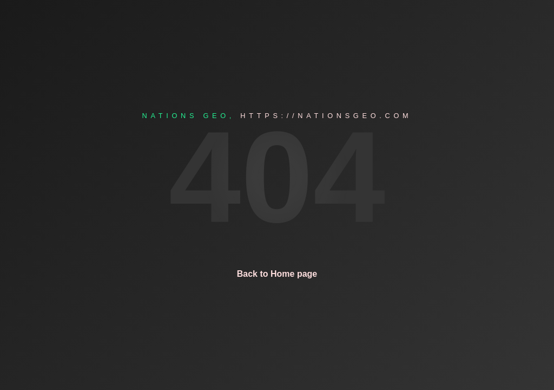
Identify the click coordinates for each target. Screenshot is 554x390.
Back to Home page (277, 273)
